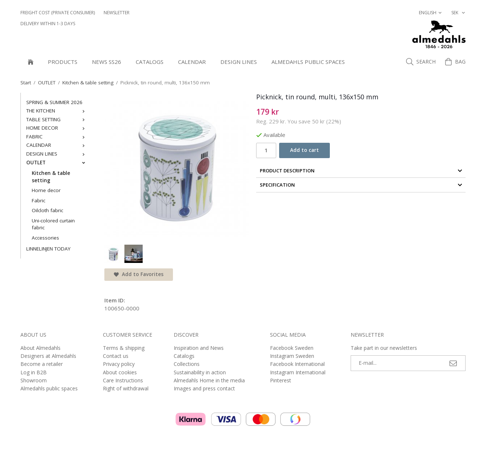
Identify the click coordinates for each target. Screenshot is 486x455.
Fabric (38, 200)
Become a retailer (41, 363)
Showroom (33, 380)
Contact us (115, 355)
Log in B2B (33, 372)
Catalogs (149, 61)
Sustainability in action (200, 372)
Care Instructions (123, 380)
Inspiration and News (199, 347)
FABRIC (57, 136)
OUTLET (57, 162)
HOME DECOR (57, 128)
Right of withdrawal (125, 388)
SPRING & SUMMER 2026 (54, 102)
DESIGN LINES (238, 61)
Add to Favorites (138, 274)
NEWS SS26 (106, 61)
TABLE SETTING (57, 119)
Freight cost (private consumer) (57, 12)
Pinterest (280, 380)
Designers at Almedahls (48, 355)
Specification (361, 184)
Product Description (361, 170)
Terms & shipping (123, 347)
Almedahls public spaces (308, 61)
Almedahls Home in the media (209, 380)
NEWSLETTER (117, 12)
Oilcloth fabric (47, 210)
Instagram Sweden (292, 355)
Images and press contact (204, 388)
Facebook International (297, 363)
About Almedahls (40, 347)
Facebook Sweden (291, 347)
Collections (187, 363)
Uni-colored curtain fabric (53, 224)
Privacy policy (119, 363)
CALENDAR (192, 61)
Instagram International (297, 372)
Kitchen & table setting (51, 177)
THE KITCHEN (57, 110)
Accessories (45, 237)
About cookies (120, 372)
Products (62, 61)
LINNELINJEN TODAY (48, 248)
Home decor (46, 190)
